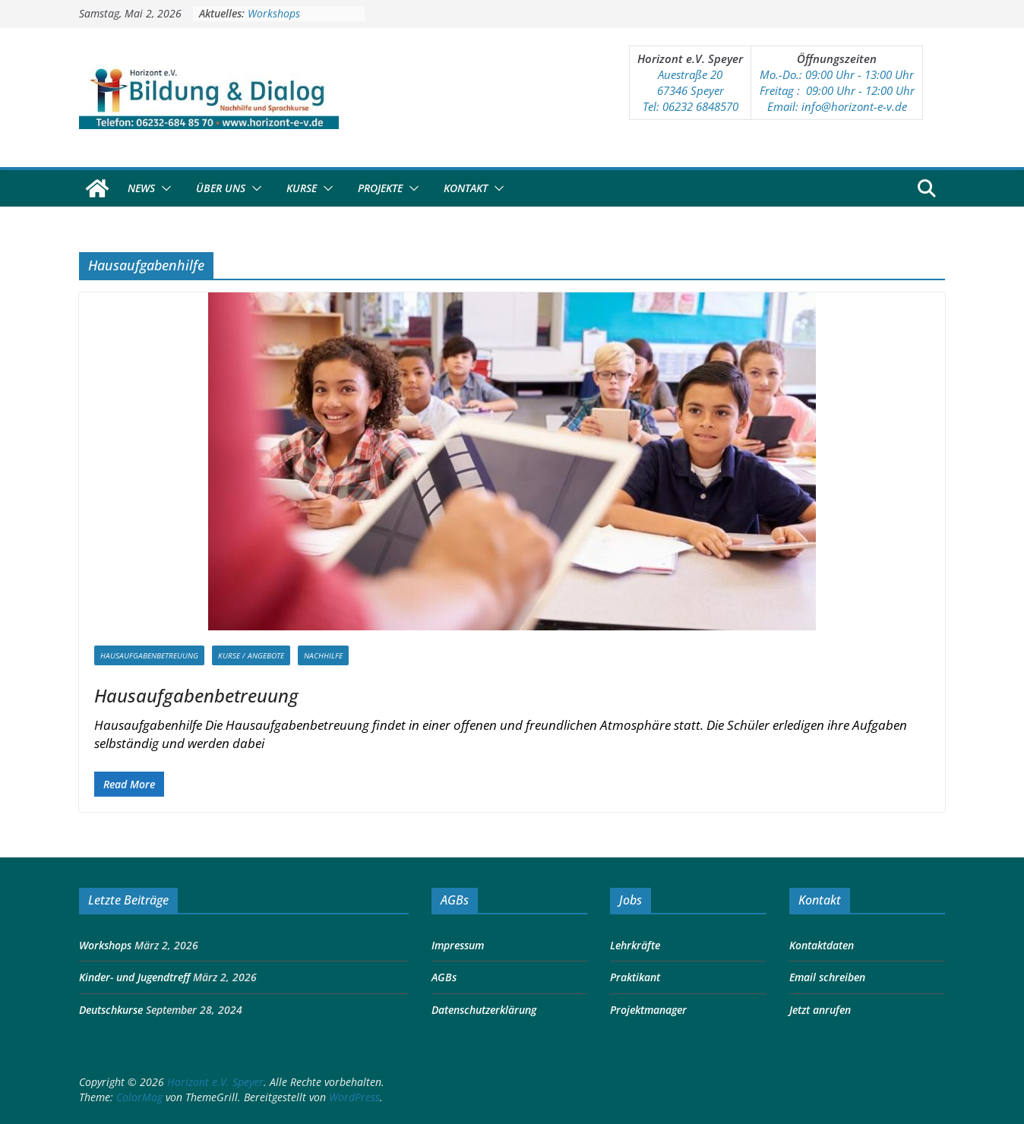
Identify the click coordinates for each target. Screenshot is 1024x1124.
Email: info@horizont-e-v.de (837, 106)
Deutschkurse (111, 1009)
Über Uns (220, 188)
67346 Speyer (690, 90)
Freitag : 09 (789, 90)
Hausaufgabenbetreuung (149, 655)
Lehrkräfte (635, 945)
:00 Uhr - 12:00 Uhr (866, 90)
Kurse (301, 188)
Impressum (457, 945)
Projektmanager (648, 1009)
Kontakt (466, 188)
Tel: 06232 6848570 (690, 106)
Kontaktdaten (821, 945)
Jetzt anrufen (820, 1009)
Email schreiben (827, 977)
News (141, 188)
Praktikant (635, 977)
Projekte (380, 188)
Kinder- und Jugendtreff (134, 977)
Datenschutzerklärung (483, 1009)
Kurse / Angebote (251, 655)
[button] (163, 188)
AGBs (444, 977)
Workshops (274, 13)
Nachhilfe (323, 655)
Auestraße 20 (690, 74)
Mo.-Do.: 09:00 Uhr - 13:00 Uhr (837, 74)
